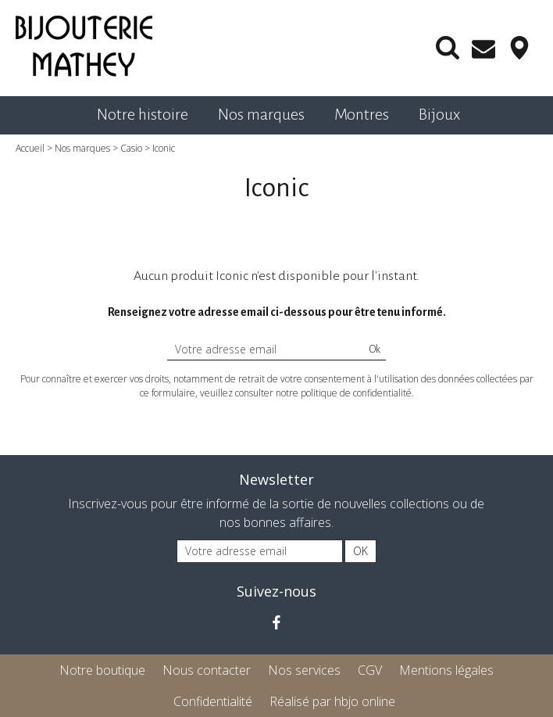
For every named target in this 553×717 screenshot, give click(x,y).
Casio (131, 148)
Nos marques (261, 114)
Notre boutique (102, 670)
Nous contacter (206, 670)
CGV (370, 670)
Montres (361, 114)
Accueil (30, 148)
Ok (374, 349)
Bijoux (439, 114)
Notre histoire (142, 114)
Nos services (304, 670)
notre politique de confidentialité (344, 393)
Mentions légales (446, 670)
